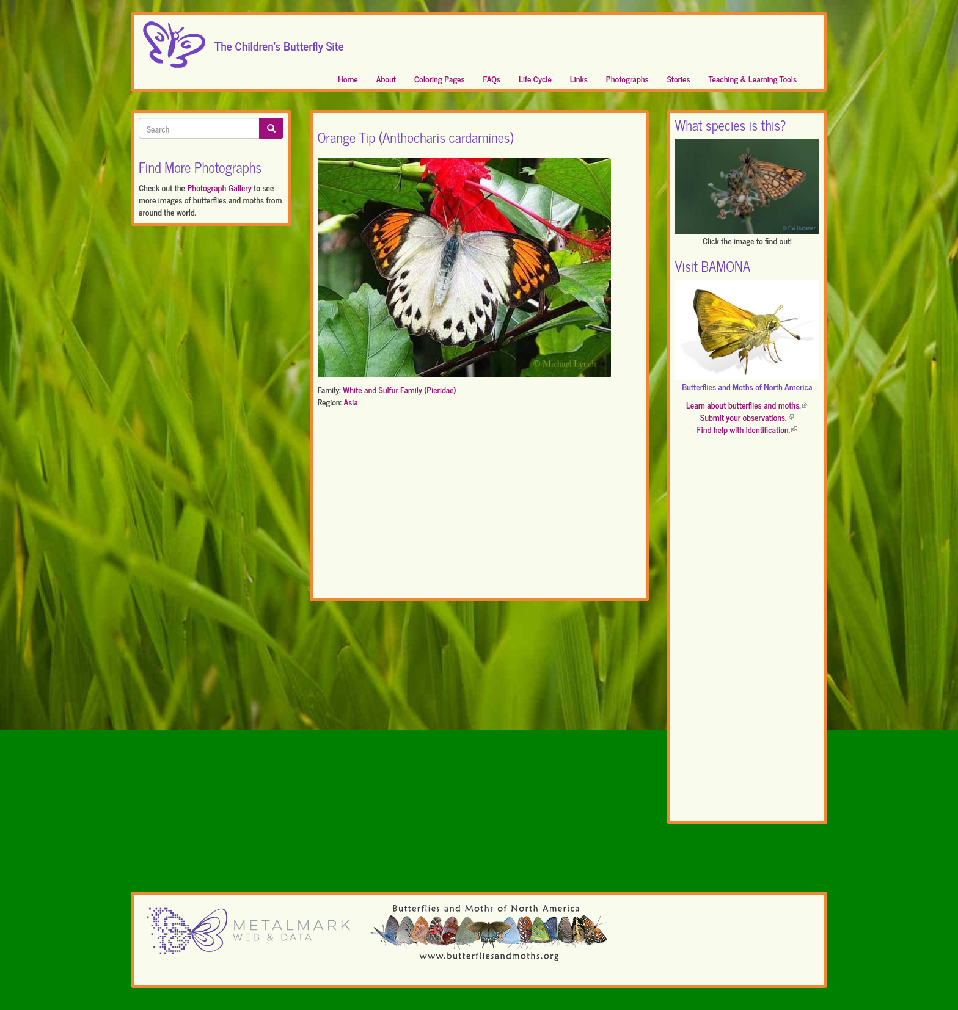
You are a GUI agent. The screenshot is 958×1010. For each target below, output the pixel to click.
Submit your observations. (747, 417)
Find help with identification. (747, 429)
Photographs (627, 78)
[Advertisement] (479, 505)
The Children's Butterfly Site (279, 42)
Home (348, 78)
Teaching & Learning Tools (753, 78)
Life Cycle (535, 78)
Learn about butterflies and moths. (747, 405)
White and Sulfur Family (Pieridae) (399, 389)
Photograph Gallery (219, 187)
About (386, 78)
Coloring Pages (439, 78)
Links (579, 78)
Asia (350, 401)
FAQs (492, 78)
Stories (678, 78)
